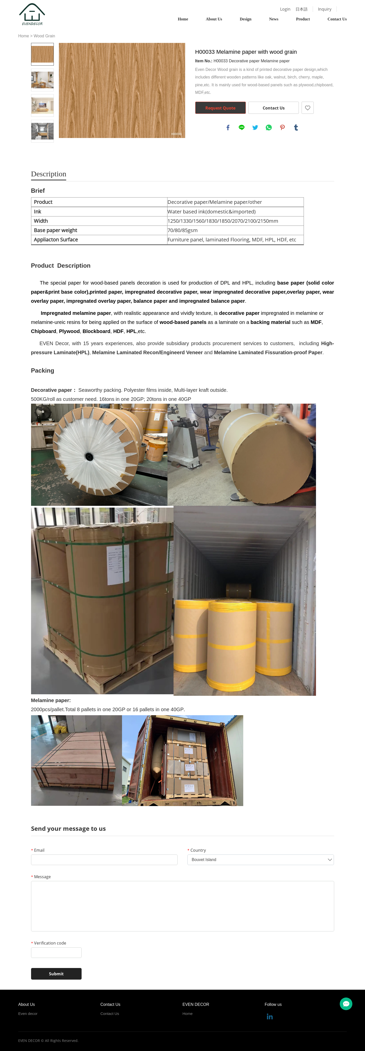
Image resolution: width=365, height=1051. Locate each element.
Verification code (48, 943)
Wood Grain (44, 36)
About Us (214, 19)
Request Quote (220, 108)
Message (41, 876)
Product (303, 19)
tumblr (296, 127)
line (242, 127)
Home (183, 19)
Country (196, 850)
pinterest (282, 127)
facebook (228, 127)
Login (285, 9)
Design (245, 19)
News (273, 19)
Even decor (27, 1013)
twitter (255, 127)
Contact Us (337, 19)
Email (37, 850)
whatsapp (269, 127)
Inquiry (324, 9)
